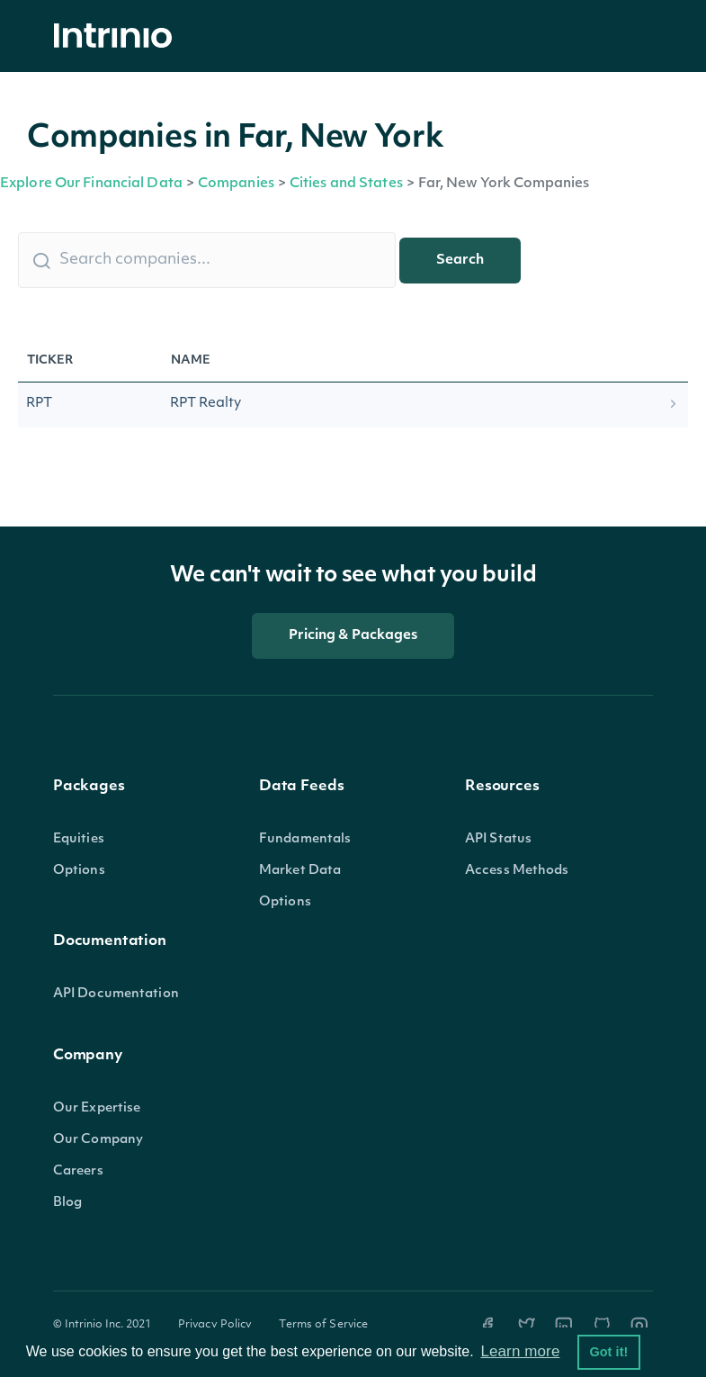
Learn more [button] (519, 1351)
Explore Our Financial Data (91, 184)
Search (460, 260)
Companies (236, 184)
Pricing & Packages (353, 636)
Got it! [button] (608, 1352)
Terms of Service (323, 1324)
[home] (118, 36)
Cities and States (346, 184)
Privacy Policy (215, 1324)
